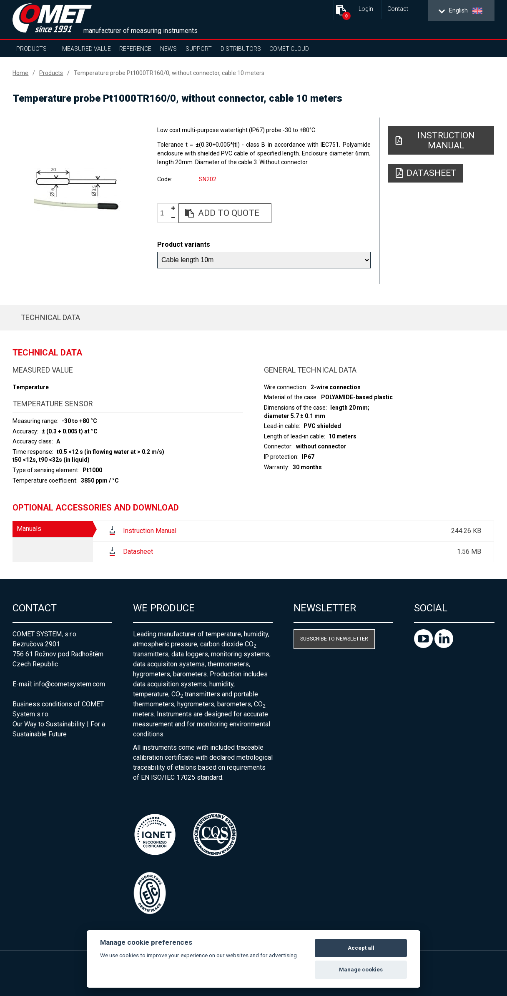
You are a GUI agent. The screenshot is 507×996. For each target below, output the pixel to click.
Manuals (29, 529)
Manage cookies (361, 969)
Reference (135, 48)
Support (199, 48)
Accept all (361, 948)
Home (20, 73)
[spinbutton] (165, 213)
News (168, 48)
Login (366, 9)
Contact (397, 9)
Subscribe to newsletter (334, 639)
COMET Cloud (289, 48)
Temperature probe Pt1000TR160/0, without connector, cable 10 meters (169, 73)
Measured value (86, 48)
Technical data (50, 317)
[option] (78, 190)
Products (31, 48)
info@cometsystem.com (69, 684)
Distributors (241, 48)
